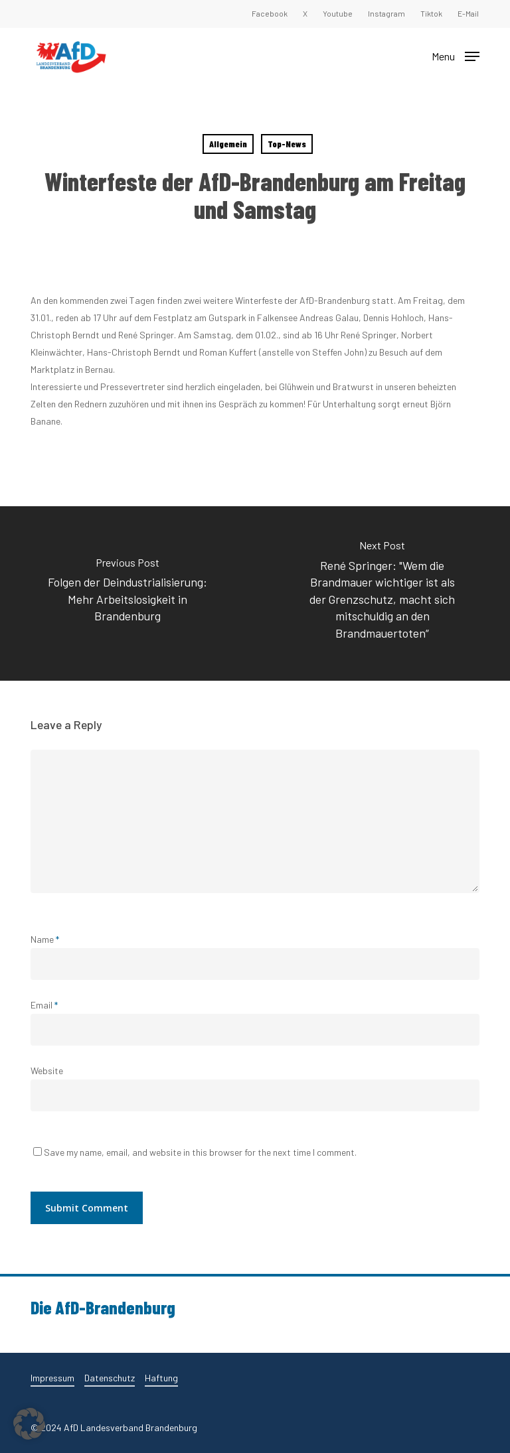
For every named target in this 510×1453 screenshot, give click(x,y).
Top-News (287, 143)
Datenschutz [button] (109, 1377)
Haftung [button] (161, 1377)
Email (44, 1004)
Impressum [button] (52, 1377)
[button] (455, 55)
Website (47, 1070)
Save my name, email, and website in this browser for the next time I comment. (200, 1152)
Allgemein (228, 143)
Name (45, 939)
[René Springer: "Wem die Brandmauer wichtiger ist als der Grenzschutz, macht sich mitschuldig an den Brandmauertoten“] (382, 593)
